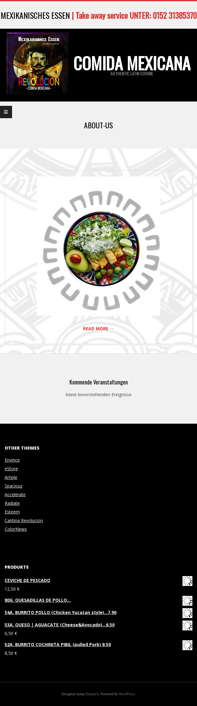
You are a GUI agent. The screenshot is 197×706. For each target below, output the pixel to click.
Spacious (14, 486)
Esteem (12, 512)
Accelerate (15, 494)
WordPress (127, 694)
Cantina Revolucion (24, 520)
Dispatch (91, 694)
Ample (11, 477)
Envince (12, 460)
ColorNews (16, 529)
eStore (11, 468)
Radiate (12, 503)
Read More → (98, 328)
